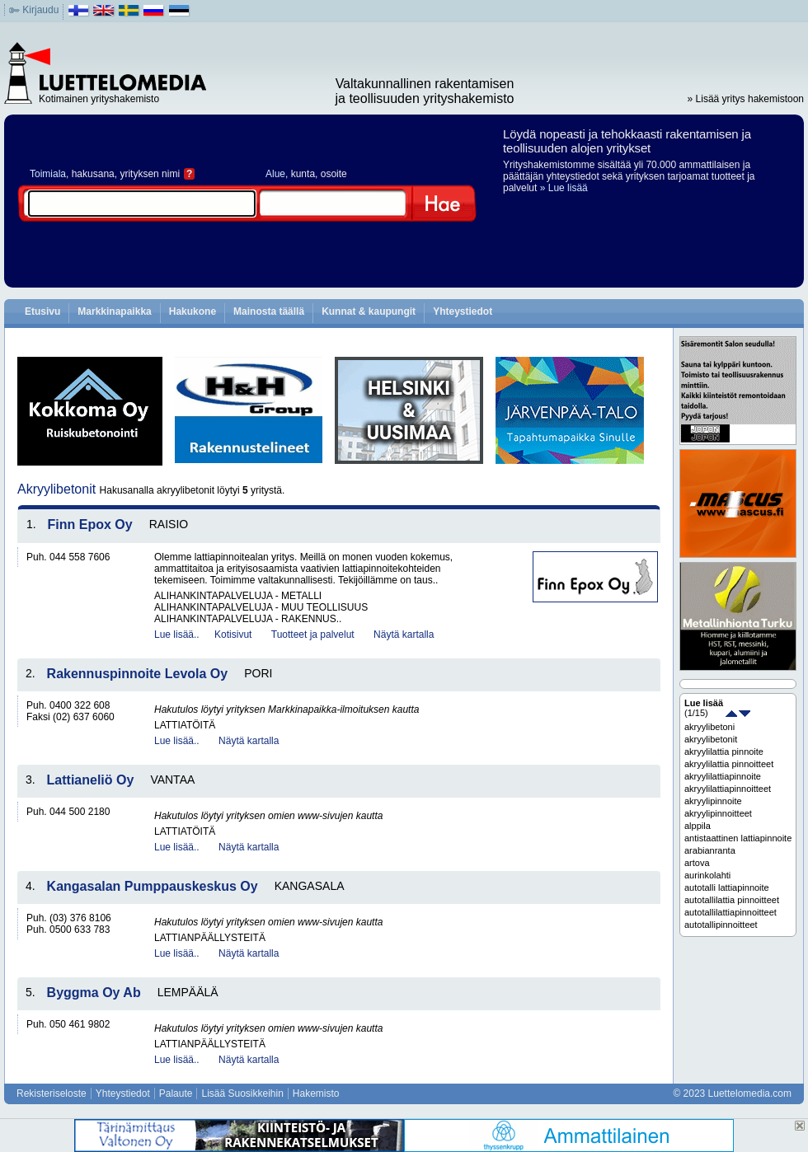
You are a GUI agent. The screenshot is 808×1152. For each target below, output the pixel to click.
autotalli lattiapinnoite (726, 887)
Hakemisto (316, 1093)
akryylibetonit (710, 739)
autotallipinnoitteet (721, 925)
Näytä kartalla (403, 634)
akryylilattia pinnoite (723, 751)
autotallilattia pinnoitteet (731, 900)
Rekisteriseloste (51, 1093)
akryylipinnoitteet (718, 813)
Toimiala (48, 174)
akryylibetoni (709, 727)
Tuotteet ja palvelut (313, 634)
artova (697, 863)
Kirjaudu (40, 10)
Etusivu (42, 311)
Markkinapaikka (114, 311)
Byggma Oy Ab (94, 993)
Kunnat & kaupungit (369, 311)
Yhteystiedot (462, 311)
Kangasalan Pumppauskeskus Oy (152, 886)
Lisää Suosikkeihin (242, 1093)
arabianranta (709, 850)
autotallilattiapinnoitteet (730, 912)
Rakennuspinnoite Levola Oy (137, 674)
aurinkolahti (707, 875)
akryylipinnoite (713, 801)
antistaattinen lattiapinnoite (738, 838)
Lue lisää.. (177, 634)
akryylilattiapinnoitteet (727, 789)
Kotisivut (232, 634)
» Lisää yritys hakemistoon (746, 99)
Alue (275, 174)
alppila (697, 826)
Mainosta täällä (268, 311)
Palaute (176, 1093)
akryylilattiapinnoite (722, 776)
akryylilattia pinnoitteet (728, 764)
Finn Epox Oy (90, 524)
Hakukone (192, 311)
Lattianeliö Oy (90, 780)
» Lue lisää (564, 188)
